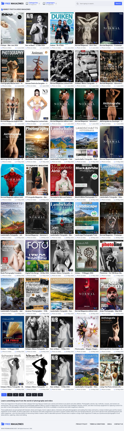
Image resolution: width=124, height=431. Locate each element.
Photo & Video (6, 48)
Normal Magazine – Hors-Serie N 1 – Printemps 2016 (87, 45)
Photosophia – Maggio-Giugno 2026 (87, 349)
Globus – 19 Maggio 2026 (84, 273)
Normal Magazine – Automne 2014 (111, 83)
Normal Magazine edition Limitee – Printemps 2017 (12, 197)
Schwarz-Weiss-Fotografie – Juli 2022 (87, 83)
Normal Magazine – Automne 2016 (37, 235)
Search (118, 3)
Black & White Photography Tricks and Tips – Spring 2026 (87, 197)
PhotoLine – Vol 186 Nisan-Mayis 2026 (111, 273)
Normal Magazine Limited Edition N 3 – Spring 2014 (37, 121)
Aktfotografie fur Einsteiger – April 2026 (111, 349)
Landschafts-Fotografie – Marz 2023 (62, 235)
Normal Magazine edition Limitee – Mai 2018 (87, 311)
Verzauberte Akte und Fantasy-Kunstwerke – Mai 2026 (62, 197)
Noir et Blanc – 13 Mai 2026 (60, 387)
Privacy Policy (81, 424)
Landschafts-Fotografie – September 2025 (87, 159)
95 (28, 394)
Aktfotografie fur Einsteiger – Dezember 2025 (12, 159)
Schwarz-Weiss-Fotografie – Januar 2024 (37, 387)
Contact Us (118, 424)
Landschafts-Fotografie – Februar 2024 (62, 159)
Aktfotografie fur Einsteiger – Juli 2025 (111, 121)
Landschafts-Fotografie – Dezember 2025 (62, 311)
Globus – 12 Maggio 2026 (10, 349)
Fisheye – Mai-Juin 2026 (9, 45)
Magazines (12, 3)
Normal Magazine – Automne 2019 (87, 121)
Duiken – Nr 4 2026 (57, 45)
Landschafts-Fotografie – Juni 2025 (12, 311)
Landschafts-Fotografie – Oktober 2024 (87, 387)
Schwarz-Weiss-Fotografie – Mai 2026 (12, 387)
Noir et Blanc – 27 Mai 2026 (35, 45)
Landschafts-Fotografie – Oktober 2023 (111, 197)
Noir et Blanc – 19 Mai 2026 (60, 349)
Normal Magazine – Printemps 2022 (111, 45)
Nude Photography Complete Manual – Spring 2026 (12, 273)
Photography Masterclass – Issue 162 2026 (12, 83)
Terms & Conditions (97, 424)
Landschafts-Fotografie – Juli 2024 (12, 235)
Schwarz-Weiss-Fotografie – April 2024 (37, 349)
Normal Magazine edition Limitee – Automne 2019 (62, 121)
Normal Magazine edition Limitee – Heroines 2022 (111, 159)
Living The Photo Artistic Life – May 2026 (111, 387)
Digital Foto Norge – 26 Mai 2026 (37, 273)
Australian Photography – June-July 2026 (37, 159)
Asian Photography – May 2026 (111, 311)
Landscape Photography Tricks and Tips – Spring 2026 (87, 235)
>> (40, 394)
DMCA (109, 424)
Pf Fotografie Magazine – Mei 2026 (37, 197)
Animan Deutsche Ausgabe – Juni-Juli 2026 (37, 83)
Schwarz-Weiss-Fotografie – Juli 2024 (62, 273)
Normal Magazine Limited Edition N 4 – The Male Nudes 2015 (62, 83)
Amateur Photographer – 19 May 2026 (37, 311)
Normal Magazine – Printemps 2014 (111, 235)
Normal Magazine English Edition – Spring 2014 (12, 121)
